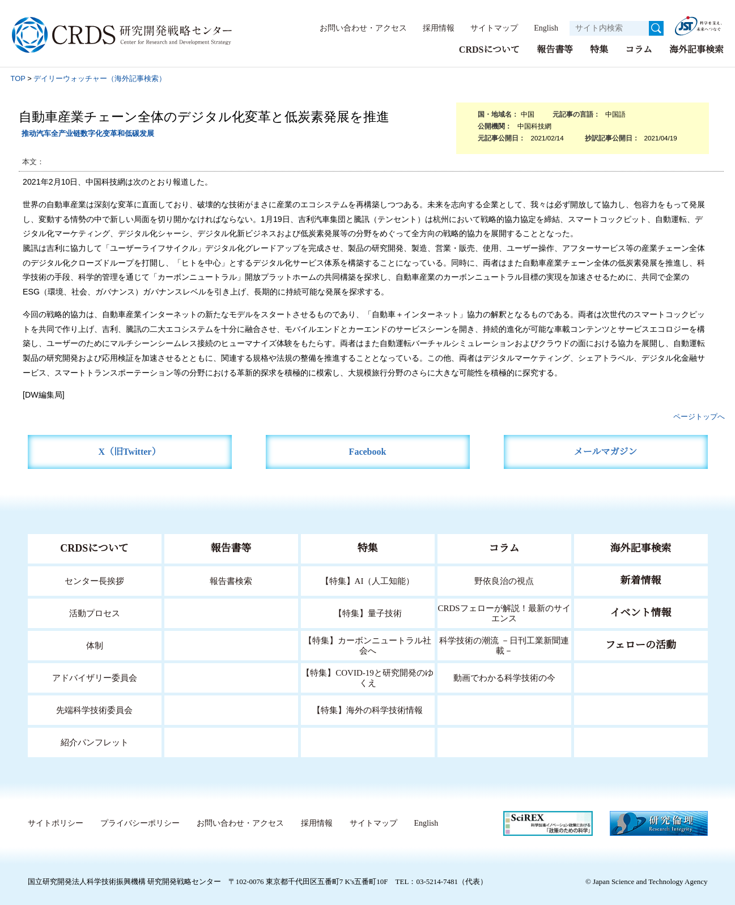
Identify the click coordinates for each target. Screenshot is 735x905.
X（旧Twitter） (129, 451)
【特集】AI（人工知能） (367, 580)
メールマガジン (606, 451)
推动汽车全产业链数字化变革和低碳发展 (88, 133)
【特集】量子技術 (368, 612)
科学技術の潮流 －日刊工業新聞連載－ (504, 645)
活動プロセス (94, 612)
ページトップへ (699, 416)
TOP (18, 78)
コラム (638, 49)
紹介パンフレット (94, 742)
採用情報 (433, 27)
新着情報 (641, 580)
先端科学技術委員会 (94, 709)
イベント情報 (641, 612)
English (542, 27)
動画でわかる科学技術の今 (504, 677)
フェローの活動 (640, 644)
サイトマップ (488, 27)
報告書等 (555, 49)
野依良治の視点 (504, 580)
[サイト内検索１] (609, 28)
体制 (94, 645)
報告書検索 (231, 580)
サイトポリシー (55, 823)
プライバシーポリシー (139, 823)
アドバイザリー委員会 (94, 677)
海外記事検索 (696, 49)
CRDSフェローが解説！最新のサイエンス (504, 612)
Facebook (367, 451)
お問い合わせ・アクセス (357, 27)
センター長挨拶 (94, 580)
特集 (599, 49)
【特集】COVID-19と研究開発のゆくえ (368, 677)
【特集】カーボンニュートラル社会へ (367, 645)
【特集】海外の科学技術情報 (367, 709)
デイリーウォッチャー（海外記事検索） (99, 78)
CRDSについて (489, 49)
